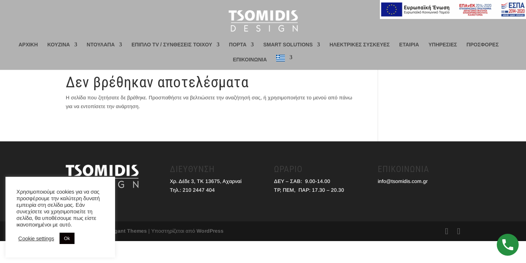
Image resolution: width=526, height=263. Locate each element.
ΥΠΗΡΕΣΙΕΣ (442, 44)
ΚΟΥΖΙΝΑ (58, 44)
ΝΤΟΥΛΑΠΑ (101, 44)
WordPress (210, 231)
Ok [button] (67, 238)
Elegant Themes (127, 231)
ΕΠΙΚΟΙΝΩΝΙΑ (250, 59)
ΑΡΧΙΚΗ (28, 44)
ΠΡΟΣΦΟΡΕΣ (482, 44)
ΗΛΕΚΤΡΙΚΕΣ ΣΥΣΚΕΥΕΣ (359, 44)
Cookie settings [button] (36, 238)
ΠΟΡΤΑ (238, 44)
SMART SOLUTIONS (288, 44)
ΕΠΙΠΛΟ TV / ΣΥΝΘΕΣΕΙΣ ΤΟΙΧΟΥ (172, 44)
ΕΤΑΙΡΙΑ (409, 44)
